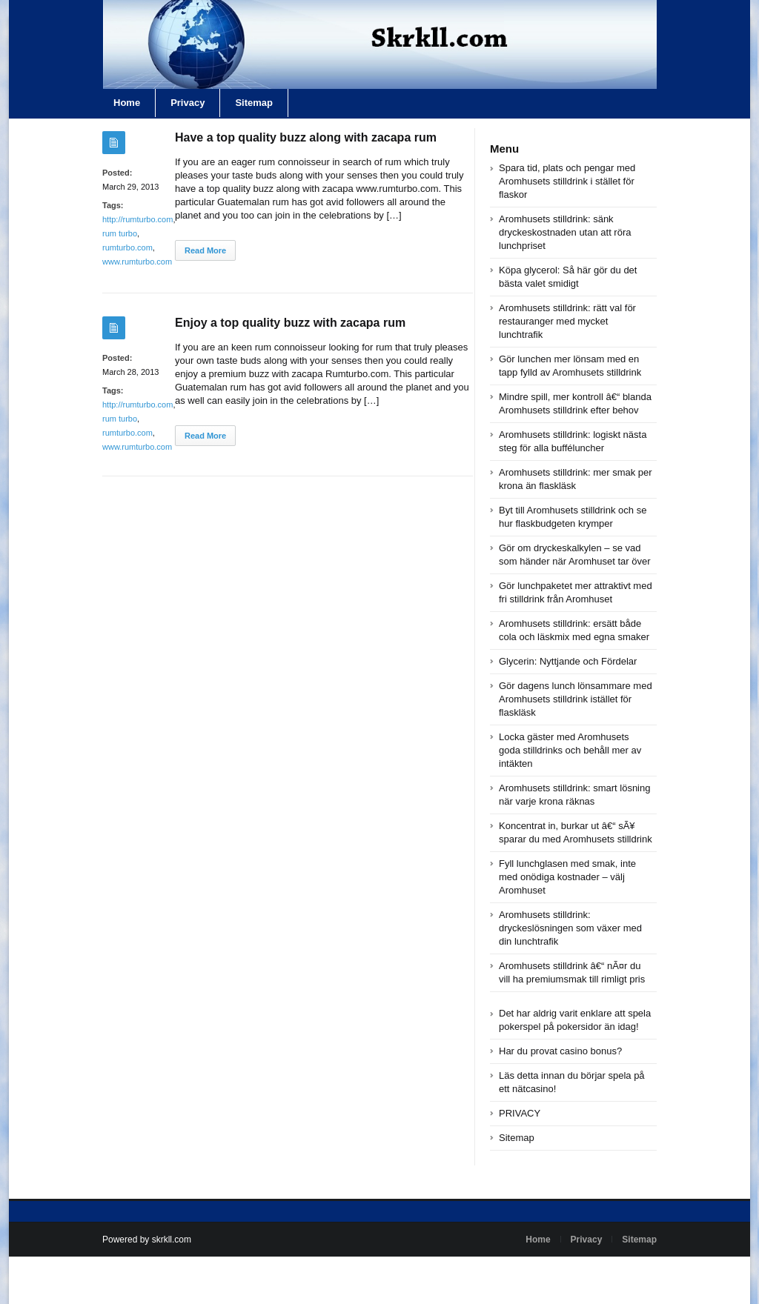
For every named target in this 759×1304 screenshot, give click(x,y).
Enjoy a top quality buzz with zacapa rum (290, 322)
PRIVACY (519, 1113)
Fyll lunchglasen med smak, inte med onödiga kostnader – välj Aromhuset (567, 877)
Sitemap (254, 102)
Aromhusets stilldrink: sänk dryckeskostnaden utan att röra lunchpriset (565, 232)
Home (126, 102)
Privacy (187, 102)
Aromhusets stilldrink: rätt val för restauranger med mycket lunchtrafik (567, 321)
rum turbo (119, 233)
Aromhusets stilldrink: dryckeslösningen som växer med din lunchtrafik (570, 928)
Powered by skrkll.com (146, 1239)
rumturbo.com (127, 247)
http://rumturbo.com (137, 219)
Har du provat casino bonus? (560, 1051)
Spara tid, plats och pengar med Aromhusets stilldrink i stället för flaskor (567, 181)
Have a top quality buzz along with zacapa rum (306, 137)
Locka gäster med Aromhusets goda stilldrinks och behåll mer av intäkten (570, 750)
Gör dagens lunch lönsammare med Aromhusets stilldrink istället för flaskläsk (575, 699)
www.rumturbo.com (137, 261)
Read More (205, 250)
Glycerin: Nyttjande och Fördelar (568, 661)
